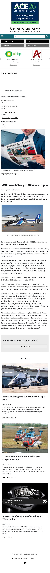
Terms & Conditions (17, 558)
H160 (11, 244)
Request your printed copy (10, 174)
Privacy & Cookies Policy (31, 558)
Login (30, 41)
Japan (4, 126)
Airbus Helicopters (8, 100)
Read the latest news (9, 73)
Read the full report (9, 417)
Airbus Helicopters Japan (9, 106)
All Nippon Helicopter (8, 112)
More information (9, 502)
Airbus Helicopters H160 (10, 118)
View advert (13, 65)
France (4, 124)
